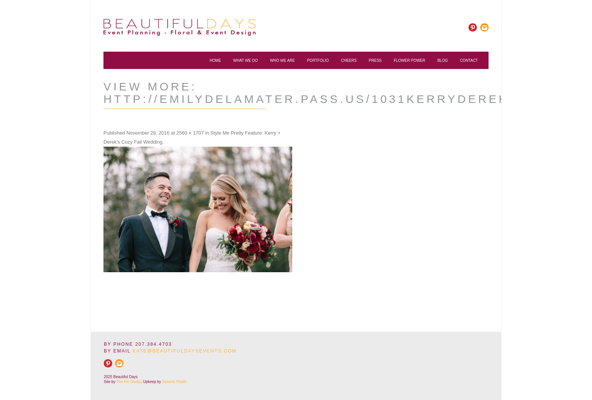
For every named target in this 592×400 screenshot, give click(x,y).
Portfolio (318, 60)
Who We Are (282, 60)
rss (484, 27)
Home (215, 60)
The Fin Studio (128, 382)
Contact (469, 60)
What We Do (245, 60)
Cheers (349, 60)
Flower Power (409, 60)
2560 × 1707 (190, 133)
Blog (442, 60)
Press (375, 60)
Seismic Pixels (174, 382)
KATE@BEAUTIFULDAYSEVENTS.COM (185, 351)
